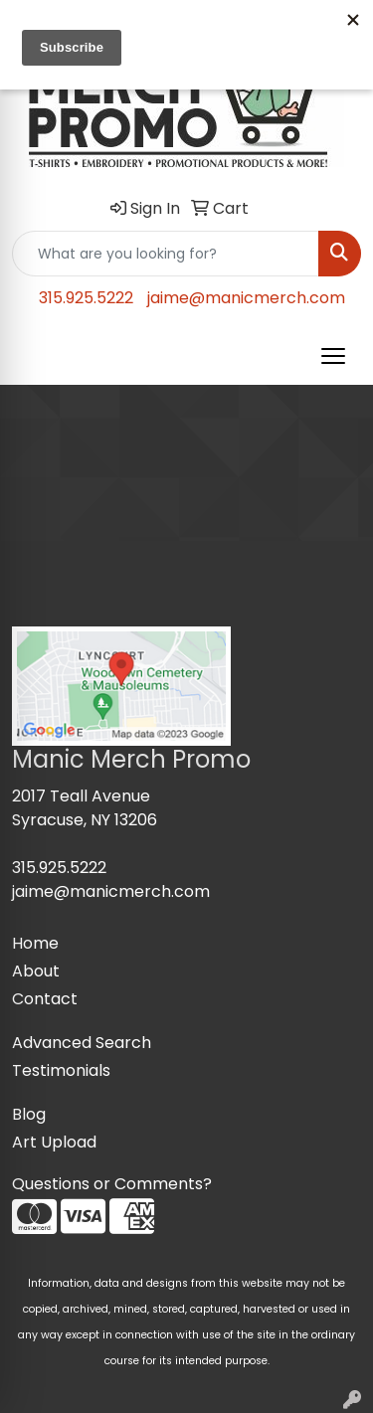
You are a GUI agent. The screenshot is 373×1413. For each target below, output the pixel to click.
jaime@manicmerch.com (246, 297)
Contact (45, 998)
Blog (29, 1114)
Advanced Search (81, 1042)
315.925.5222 (86, 297)
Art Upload (54, 1142)
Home (35, 943)
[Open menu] (333, 356)
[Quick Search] (165, 253)
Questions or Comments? (112, 1183)
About (36, 971)
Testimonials (61, 1070)
